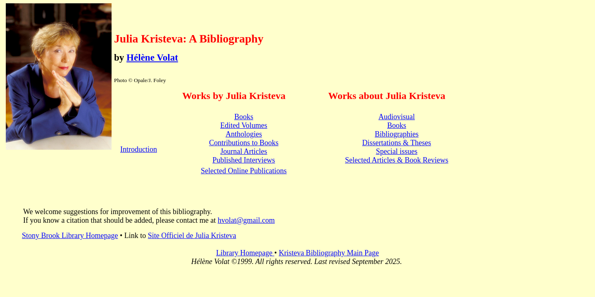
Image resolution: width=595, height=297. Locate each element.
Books (243, 117)
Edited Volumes (243, 125)
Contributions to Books (243, 143)
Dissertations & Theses (396, 143)
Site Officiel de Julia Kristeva (192, 235)
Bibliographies (397, 134)
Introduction (138, 149)
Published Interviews (243, 160)
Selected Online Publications (244, 171)
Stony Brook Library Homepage (70, 235)
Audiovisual (396, 117)
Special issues (397, 151)
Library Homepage (245, 253)
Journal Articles (243, 151)
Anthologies (244, 134)
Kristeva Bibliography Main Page (329, 253)
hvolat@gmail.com (246, 220)
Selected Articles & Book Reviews (396, 160)
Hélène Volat (152, 57)
